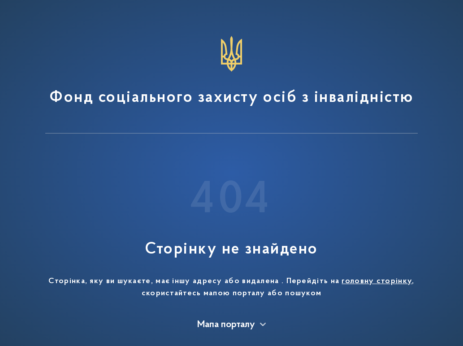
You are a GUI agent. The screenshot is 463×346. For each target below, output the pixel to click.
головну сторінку (377, 281)
